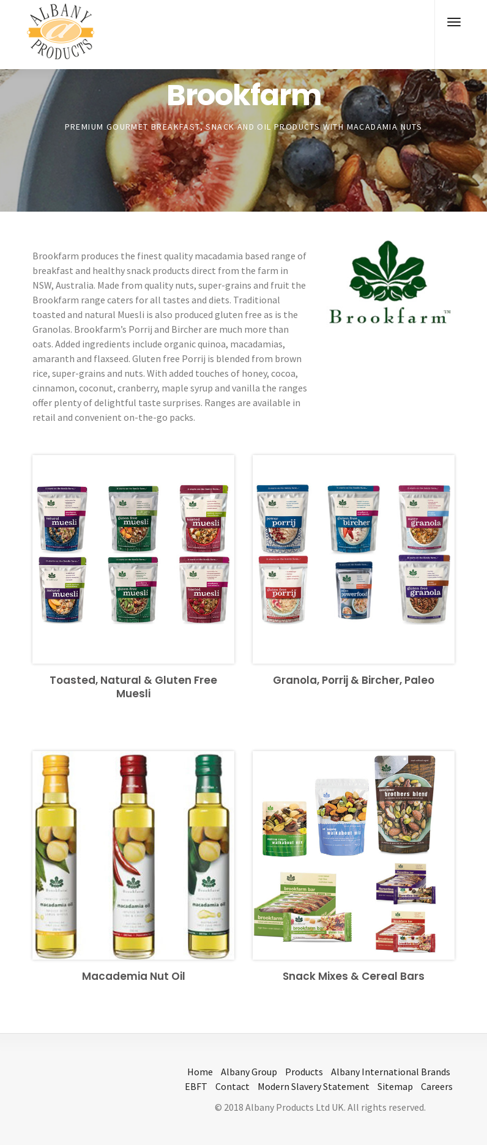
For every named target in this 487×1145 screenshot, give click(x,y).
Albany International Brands (390, 1071)
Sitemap (395, 1086)
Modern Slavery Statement (314, 1086)
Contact (232, 1086)
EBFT (196, 1086)
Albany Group (249, 1071)
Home (200, 1071)
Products (304, 1071)
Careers (437, 1086)
